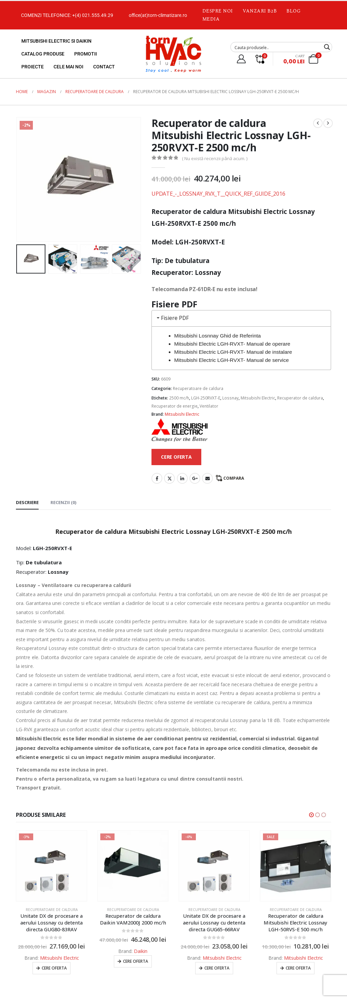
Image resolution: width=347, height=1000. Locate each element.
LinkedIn (182, 478)
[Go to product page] (51, 866)
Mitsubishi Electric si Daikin (56, 41)
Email (207, 478)
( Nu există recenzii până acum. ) (214, 158)
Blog (293, 11)
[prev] (318, 123)
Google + (194, 478)
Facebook (156, 478)
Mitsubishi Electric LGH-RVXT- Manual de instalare (233, 352)
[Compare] (259, 59)
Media (211, 19)
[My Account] (241, 59)
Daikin (140, 951)
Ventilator (209, 406)
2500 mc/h (179, 398)
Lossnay (230, 398)
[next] (328, 123)
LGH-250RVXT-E (205, 398)
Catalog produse (42, 54)
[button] (311, 815)
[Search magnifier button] (327, 47)
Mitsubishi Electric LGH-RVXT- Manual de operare (232, 344)
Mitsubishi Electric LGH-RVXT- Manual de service (231, 360)
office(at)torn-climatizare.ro (158, 15)
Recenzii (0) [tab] (63, 502)
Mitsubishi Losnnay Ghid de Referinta (217, 336)
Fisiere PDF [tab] (172, 318)
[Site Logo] (173, 54)
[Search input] (276, 47)
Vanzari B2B (260, 11)
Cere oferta (54, 968)
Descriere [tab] (27, 502)
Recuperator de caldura (300, 398)
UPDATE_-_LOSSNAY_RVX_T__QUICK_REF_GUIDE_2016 (218, 193)
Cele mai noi (68, 66)
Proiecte (32, 66)
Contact (104, 66)
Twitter (169, 478)
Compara (233, 478)
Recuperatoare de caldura (198, 388)
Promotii (85, 54)
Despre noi (217, 11)
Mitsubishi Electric (258, 398)
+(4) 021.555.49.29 (92, 15)
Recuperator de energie (174, 406)
